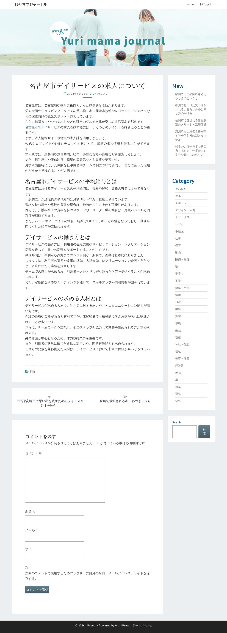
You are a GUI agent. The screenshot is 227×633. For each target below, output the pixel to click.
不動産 (179, 231)
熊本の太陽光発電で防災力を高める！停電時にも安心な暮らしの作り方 (190, 151)
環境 (178, 323)
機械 (178, 309)
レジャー (181, 224)
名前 (30, 512)
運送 (178, 394)
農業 (178, 387)
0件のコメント (102, 93)
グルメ (179, 196)
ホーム (190, 4)
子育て (179, 273)
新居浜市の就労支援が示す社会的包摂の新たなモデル (190, 135)
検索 (204, 431)
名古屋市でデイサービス (42, 127)
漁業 (178, 316)
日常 (178, 302)
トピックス (206, 4)
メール (32, 530)
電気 (178, 401)
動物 (178, 252)
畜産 (178, 337)
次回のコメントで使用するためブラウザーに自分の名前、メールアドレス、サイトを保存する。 (87, 576)
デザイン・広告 (185, 210)
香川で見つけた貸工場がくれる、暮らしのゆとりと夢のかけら (190, 109)
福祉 (33, 371)
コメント (33, 453)
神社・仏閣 (182, 344)
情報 (178, 295)
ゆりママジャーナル (31, 4)
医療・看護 (182, 259)
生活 (178, 330)
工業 (178, 281)
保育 (178, 245)
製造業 (179, 365)
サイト (30, 549)
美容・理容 (182, 358)
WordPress (122, 625)
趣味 (178, 372)
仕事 (178, 238)
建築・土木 (182, 288)
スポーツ (181, 203)
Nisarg (147, 625)
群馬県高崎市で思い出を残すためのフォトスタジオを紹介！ (50, 401)
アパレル (181, 189)
